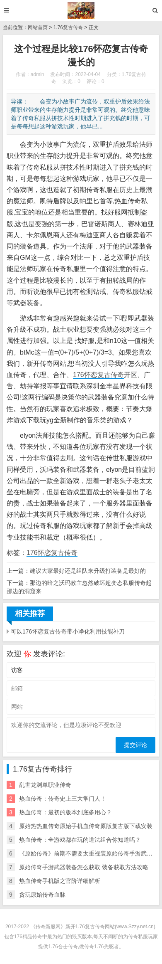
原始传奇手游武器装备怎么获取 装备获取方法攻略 (83, 867)
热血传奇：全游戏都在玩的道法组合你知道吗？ (80, 839)
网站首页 (38, 27)
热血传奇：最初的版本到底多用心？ (65, 812)
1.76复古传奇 (68, 27)
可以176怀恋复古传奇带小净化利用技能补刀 (68, 631)
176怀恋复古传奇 (98, 374)
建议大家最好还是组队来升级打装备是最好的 (88, 570)
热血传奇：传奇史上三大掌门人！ (62, 798)
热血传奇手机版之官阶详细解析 (59, 881)
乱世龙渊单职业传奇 (45, 785)
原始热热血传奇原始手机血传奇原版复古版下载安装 (85, 826)
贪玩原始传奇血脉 (42, 894)
